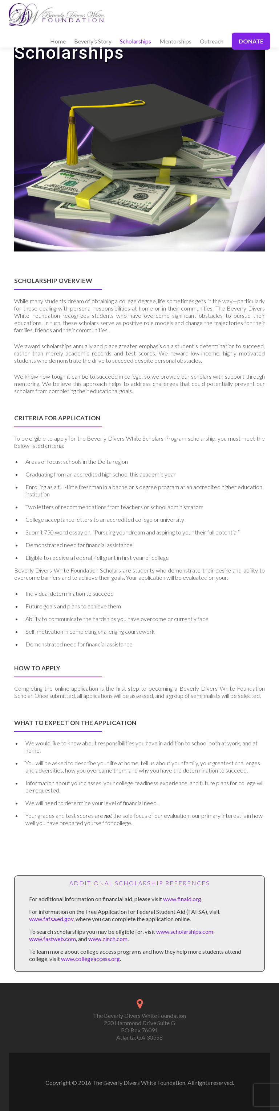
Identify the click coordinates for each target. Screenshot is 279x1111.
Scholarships (135, 41)
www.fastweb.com (52, 938)
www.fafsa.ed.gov (51, 918)
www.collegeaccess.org (90, 958)
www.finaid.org (182, 898)
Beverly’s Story (93, 41)
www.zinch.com (108, 938)
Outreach (211, 41)
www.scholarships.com (184, 931)
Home (58, 41)
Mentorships (175, 41)
